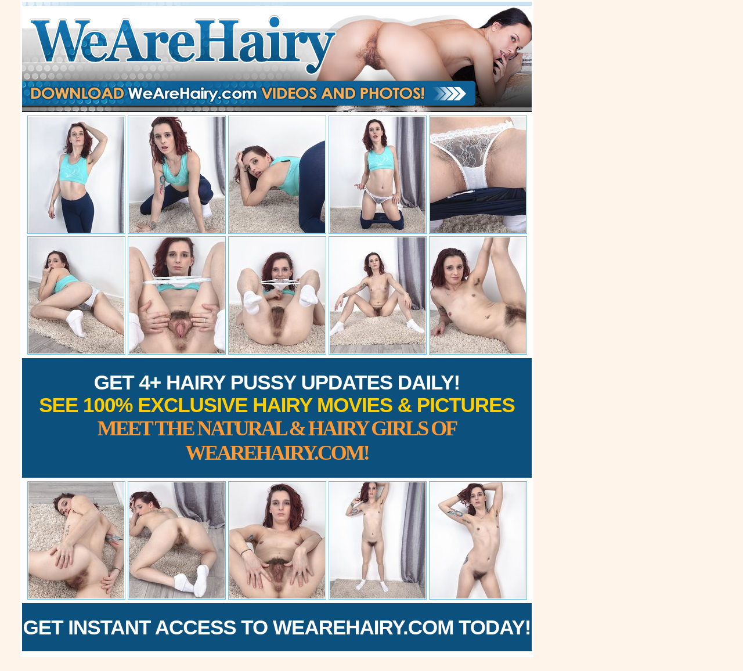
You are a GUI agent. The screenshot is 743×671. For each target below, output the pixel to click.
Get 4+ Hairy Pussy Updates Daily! (277, 417)
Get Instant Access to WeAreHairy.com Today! (277, 627)
